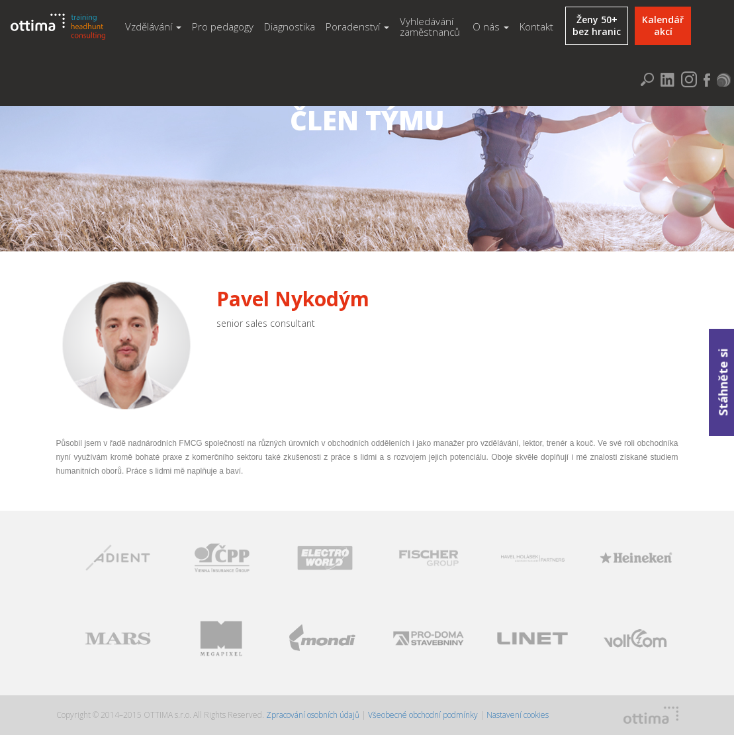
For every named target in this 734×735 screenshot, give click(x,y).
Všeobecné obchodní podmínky (423, 714)
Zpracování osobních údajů (313, 714)
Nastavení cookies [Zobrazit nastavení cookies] (517, 714)
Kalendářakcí (663, 25)
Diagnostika (289, 26)
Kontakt (536, 26)
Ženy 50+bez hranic (597, 25)
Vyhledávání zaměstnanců (430, 27)
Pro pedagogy (222, 26)
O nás (491, 26)
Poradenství (357, 26)
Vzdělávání (153, 26)
